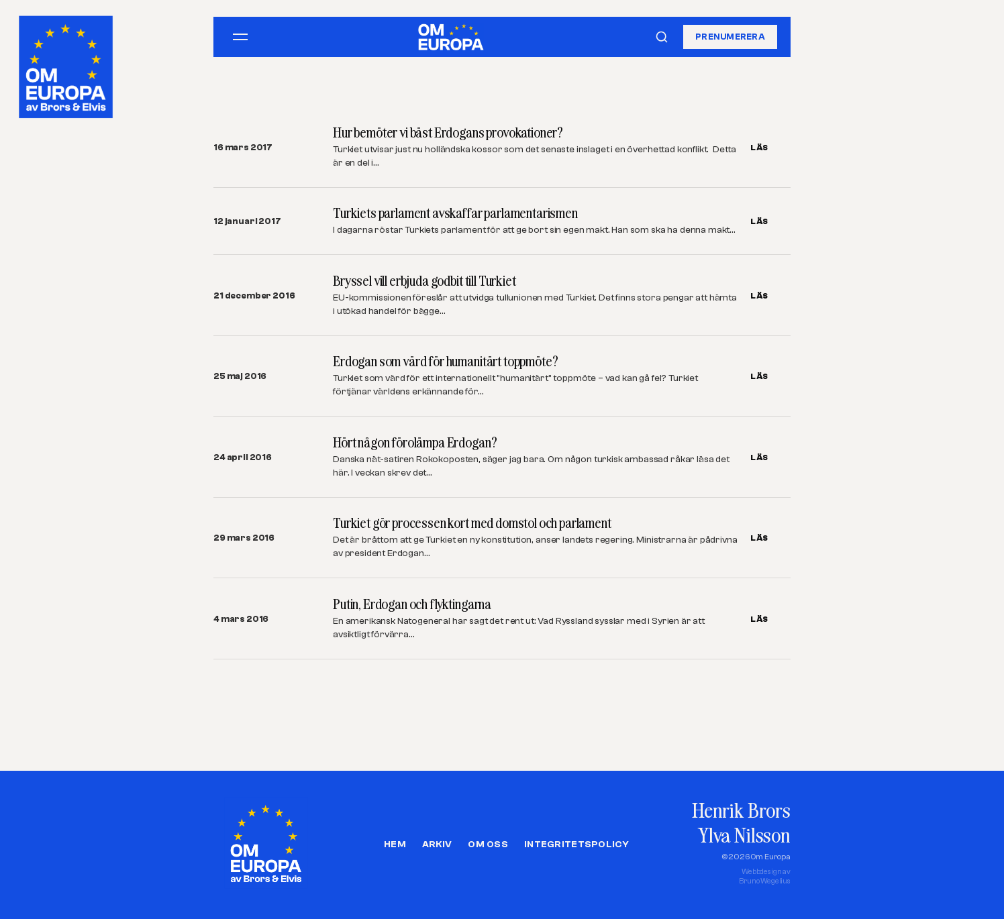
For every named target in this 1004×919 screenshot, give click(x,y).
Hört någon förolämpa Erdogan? (415, 442)
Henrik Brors (741, 810)
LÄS (759, 148)
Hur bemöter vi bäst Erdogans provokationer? (448, 132)
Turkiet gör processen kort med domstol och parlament (472, 523)
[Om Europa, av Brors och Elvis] (67, 63)
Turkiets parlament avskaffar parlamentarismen (455, 213)
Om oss (488, 844)
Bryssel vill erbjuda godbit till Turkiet (424, 280)
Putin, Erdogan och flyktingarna (412, 604)
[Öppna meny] (240, 36)
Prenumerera (730, 37)
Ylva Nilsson (744, 835)
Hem (395, 844)
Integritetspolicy (576, 844)
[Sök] (661, 36)
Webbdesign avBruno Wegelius (765, 876)
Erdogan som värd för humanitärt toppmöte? (445, 361)
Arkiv (437, 844)
